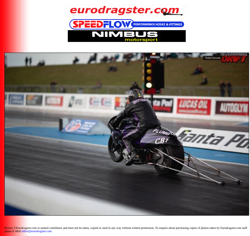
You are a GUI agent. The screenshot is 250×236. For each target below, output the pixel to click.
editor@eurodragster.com (37, 231)
